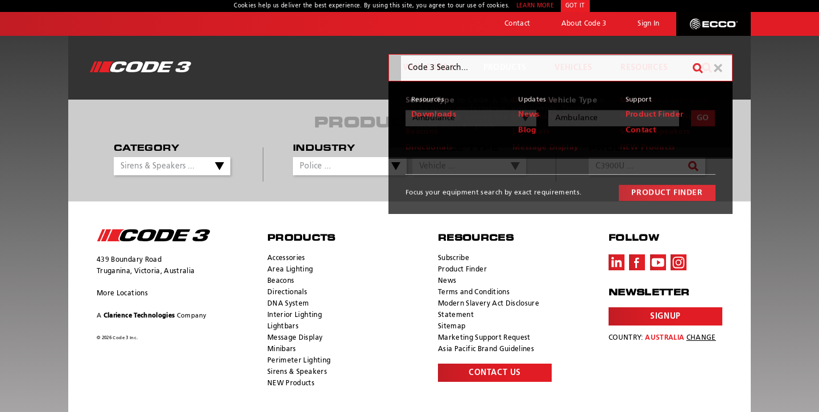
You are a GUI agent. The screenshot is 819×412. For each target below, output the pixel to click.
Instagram (678, 262)
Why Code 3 (429, 68)
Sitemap (451, 326)
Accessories (286, 258)
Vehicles (573, 68)
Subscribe (453, 258)
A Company (151, 315)
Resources (644, 68)
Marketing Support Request (484, 338)
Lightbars (283, 326)
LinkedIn (616, 262)
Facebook (637, 262)
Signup (665, 316)
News (447, 281)
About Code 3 (584, 23)
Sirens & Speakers (297, 372)
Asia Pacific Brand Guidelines (486, 349)
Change (701, 338)
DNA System (288, 303)
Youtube (658, 262)
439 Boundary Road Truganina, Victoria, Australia (146, 266)
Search (707, 68)
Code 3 (140, 67)
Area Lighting (290, 269)
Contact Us (495, 373)
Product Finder (462, 269)
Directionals (287, 292)
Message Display (294, 338)
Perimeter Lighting (298, 360)
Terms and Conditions (474, 292)
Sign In (648, 23)
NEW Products (291, 383)
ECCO (713, 23)
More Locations (122, 293)
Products (505, 68)
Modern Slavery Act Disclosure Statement (488, 309)
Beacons (280, 281)
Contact (517, 23)
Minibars (281, 349)
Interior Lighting (294, 315)
